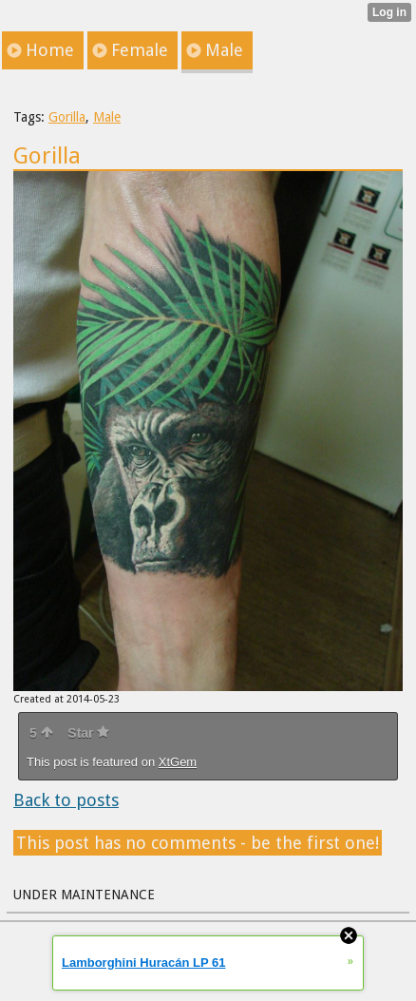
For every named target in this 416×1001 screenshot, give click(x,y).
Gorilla (66, 117)
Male (107, 117)
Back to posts (66, 800)
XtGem (178, 762)
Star (88, 733)
